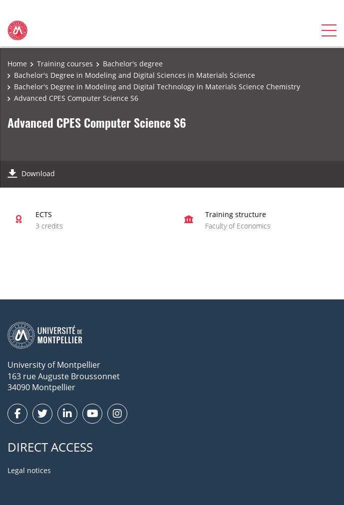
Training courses (65, 63)
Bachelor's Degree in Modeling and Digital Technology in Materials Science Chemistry (157, 86)
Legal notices (29, 470)
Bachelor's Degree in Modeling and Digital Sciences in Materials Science (134, 75)
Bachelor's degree (133, 63)
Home (17, 63)
